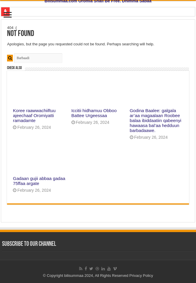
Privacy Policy (141, 275)
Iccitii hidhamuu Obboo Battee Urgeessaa (94, 113)
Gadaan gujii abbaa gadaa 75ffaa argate (39, 181)
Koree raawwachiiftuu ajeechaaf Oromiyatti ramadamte (34, 115)
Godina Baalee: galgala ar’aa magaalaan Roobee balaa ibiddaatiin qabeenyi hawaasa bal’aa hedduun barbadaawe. (155, 120)
